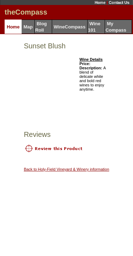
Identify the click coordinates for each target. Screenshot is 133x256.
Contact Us (119, 2)
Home (100, 2)
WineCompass (69, 27)
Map (28, 27)
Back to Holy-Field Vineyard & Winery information (66, 169)
